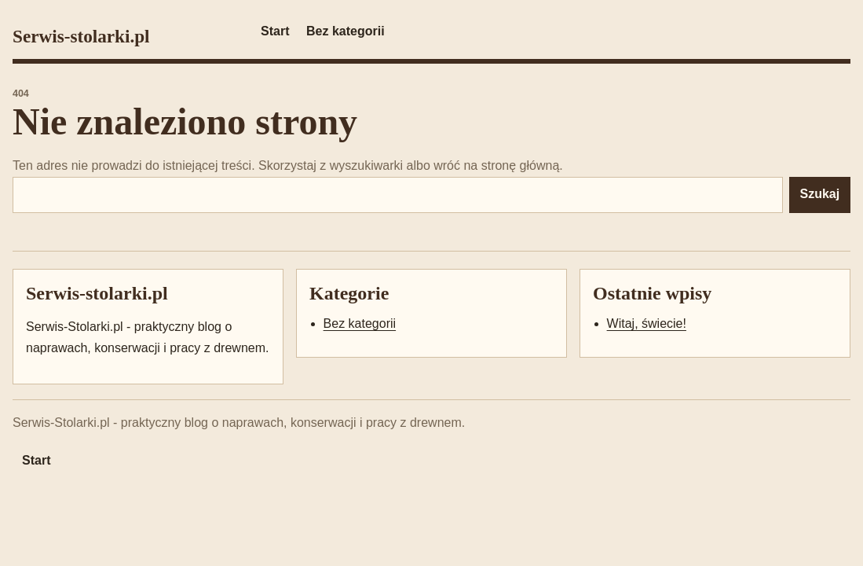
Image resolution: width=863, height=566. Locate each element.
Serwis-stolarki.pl (81, 36)
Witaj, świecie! (646, 323)
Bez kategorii (345, 31)
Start (275, 31)
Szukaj (820, 193)
